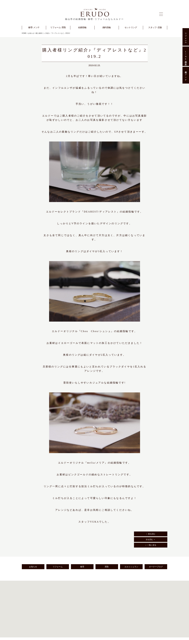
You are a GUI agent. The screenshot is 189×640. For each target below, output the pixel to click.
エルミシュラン (131, 567)
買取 (107, 567)
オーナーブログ (156, 567)
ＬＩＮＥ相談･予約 (186, 56)
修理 (82, 567)
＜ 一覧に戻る (150, 545)
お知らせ (31, 33)
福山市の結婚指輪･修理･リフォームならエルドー (94, 19)
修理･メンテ (186, 75)
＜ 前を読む (150, 534)
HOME (24, 33)
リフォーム (58, 567)
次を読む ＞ (150, 539)
